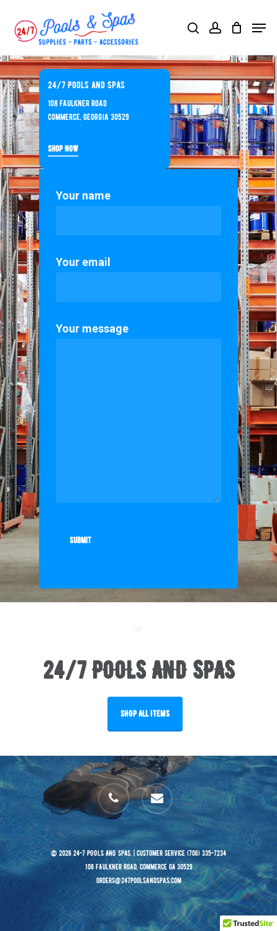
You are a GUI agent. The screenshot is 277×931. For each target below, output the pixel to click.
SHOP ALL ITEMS (145, 714)
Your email (138, 278)
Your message (138, 415)
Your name (138, 212)
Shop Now (63, 149)
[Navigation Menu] (259, 28)
